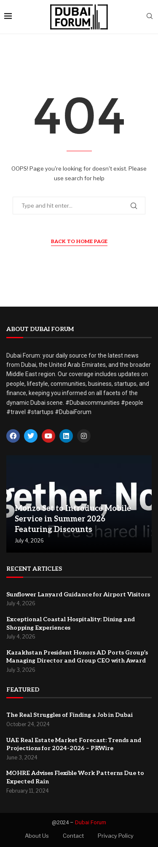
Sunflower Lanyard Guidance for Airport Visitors (78, 594)
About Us (37, 835)
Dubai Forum (90, 822)
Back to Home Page (79, 241)
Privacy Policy (116, 835)
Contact (73, 835)
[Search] (149, 16)
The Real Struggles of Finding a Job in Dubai (69, 715)
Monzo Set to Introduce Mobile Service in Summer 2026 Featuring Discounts (73, 519)
